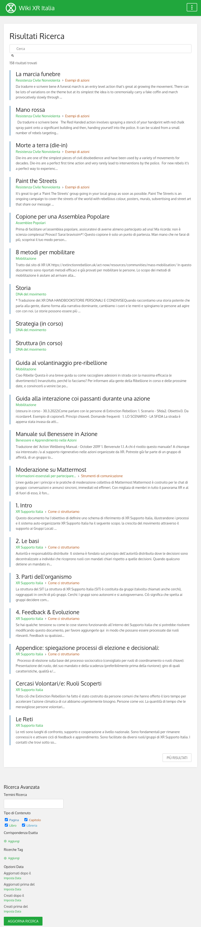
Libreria (29, 825)
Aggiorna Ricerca (23, 921)
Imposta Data (12, 878)
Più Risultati (177, 758)
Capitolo (32, 820)
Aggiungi (12, 841)
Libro (11, 825)
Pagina (12, 820)
